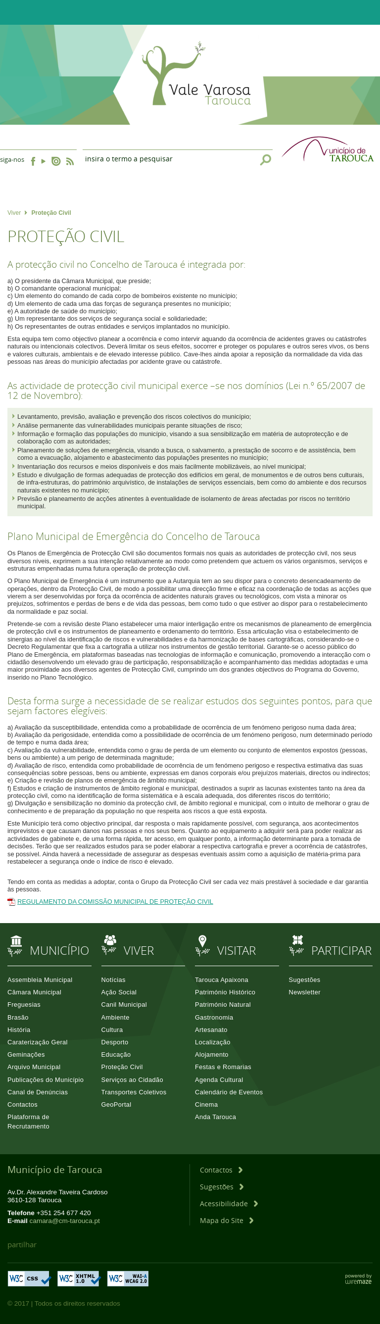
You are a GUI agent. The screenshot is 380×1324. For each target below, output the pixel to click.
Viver (17, 212)
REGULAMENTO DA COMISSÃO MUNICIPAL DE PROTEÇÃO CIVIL (115, 901)
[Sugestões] (221, 1186)
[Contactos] (221, 1170)
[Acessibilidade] (229, 1203)
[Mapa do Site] (226, 1220)
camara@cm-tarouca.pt (65, 1221)
